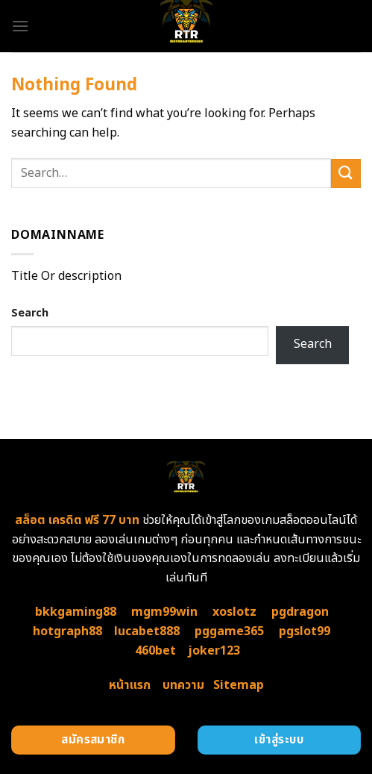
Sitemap (238, 685)
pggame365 (229, 631)
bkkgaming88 (75, 612)
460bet (155, 651)
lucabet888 (147, 631)
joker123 (214, 651)
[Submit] (346, 173)
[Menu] (20, 25)
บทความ (183, 685)
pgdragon (300, 612)
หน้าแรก (130, 685)
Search (29, 313)
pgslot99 (304, 631)
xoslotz (234, 612)
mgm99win (164, 612)
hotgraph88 (67, 631)
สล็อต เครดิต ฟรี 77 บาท (77, 520)
